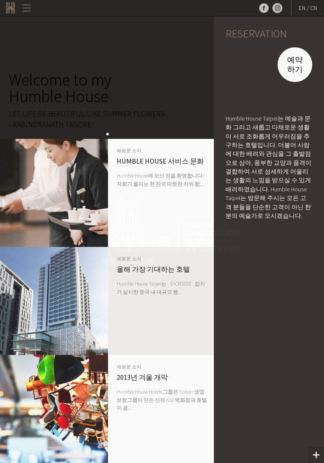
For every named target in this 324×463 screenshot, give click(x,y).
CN (313, 8)
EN (302, 8)
